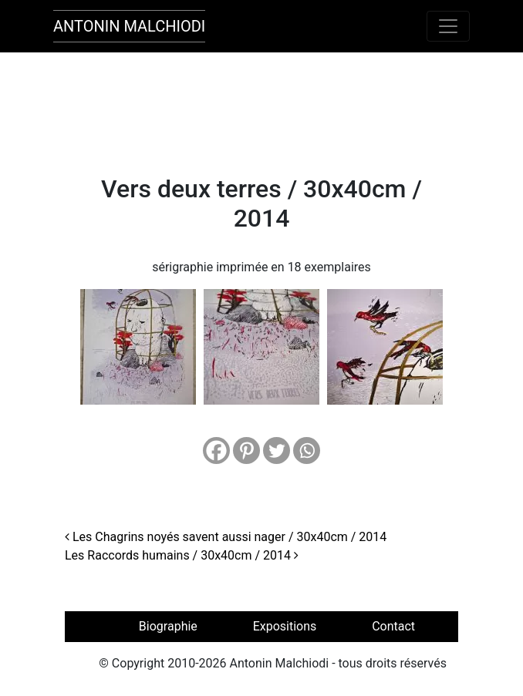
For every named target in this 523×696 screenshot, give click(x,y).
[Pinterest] (246, 450)
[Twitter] (276, 450)
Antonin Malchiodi (129, 26)
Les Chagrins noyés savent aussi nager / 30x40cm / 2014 (225, 537)
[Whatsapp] (306, 450)
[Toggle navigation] (448, 26)
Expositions (285, 626)
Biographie (168, 626)
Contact (393, 626)
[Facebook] (216, 450)
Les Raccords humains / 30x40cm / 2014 (182, 555)
